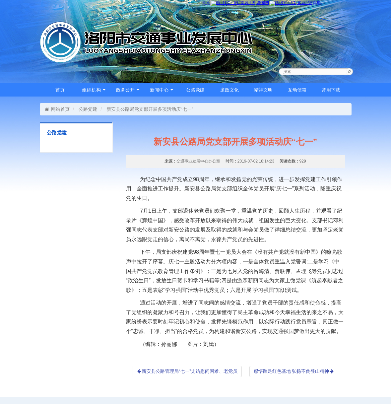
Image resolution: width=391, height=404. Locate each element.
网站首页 (57, 109)
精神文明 (263, 90)
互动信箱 (297, 90)
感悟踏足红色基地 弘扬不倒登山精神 (294, 371)
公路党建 (195, 90)
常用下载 (331, 90)
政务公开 (127, 90)
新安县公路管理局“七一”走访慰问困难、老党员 (187, 371)
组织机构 (93, 90)
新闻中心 (161, 90)
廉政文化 (229, 90)
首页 (60, 90)
